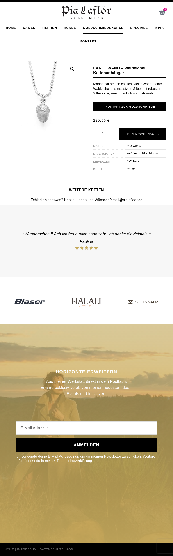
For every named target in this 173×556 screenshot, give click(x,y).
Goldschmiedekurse (103, 27)
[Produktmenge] (104, 134)
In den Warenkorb (142, 134)
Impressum (27, 549)
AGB (69, 549)
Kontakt (88, 41)
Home (11, 27)
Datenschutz (52, 549)
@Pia (159, 27)
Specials (139, 27)
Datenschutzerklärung (74, 461)
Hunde (70, 27)
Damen (29, 27)
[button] (72, 69)
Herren (49, 27)
